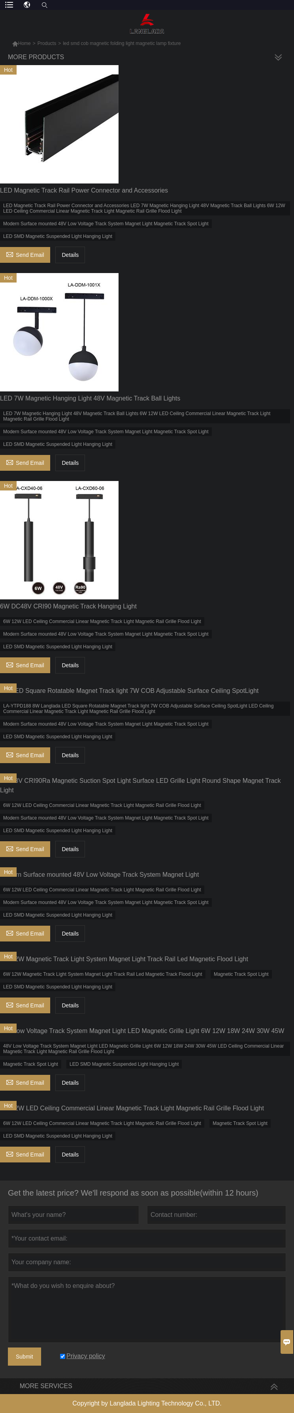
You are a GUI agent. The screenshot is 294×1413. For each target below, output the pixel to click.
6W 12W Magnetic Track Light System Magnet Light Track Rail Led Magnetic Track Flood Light (102, 974)
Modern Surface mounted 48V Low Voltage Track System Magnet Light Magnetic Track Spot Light (106, 223)
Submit (24, 1356)
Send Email (25, 254)
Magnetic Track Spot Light (241, 974)
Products (47, 43)
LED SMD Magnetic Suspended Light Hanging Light (57, 236)
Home (24, 43)
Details (70, 255)
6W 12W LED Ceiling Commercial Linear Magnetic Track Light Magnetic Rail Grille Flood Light (102, 621)
